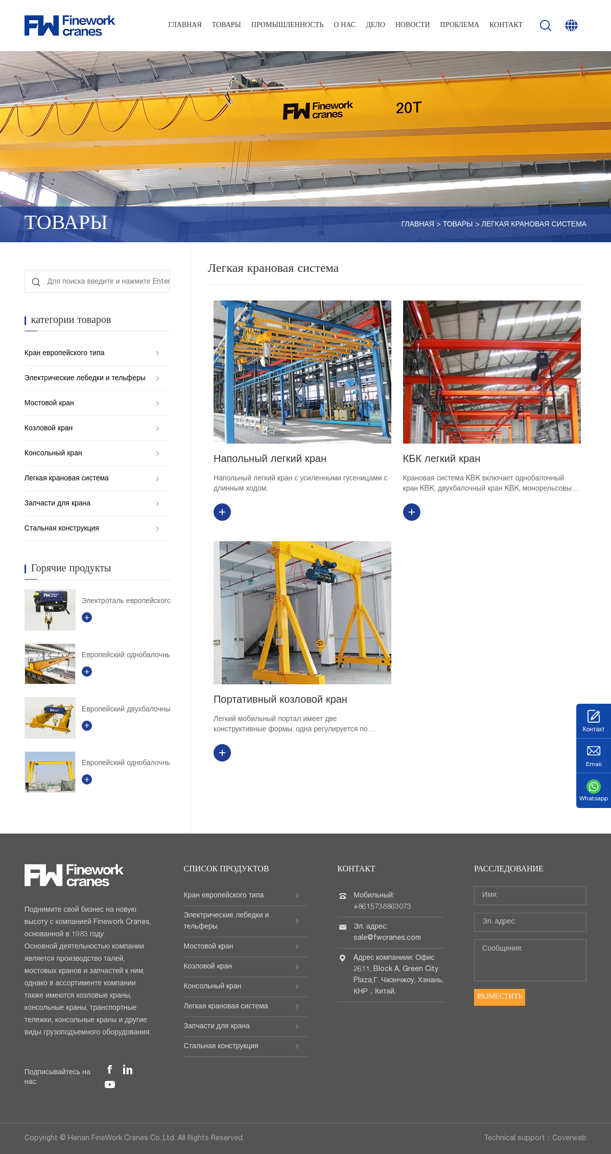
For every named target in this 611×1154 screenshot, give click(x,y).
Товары (226, 25)
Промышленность (287, 25)
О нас (345, 25)
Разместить (499, 997)
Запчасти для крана (57, 503)
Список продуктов (226, 870)
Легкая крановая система (534, 224)
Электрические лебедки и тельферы (85, 378)
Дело (375, 25)
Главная (185, 25)
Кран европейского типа (65, 353)
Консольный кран (53, 453)
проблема (459, 25)
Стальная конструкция (62, 529)
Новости (412, 25)
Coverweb (569, 1138)
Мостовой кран (49, 403)
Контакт (506, 25)
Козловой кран (49, 428)
